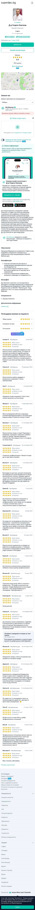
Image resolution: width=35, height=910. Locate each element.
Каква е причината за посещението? (13, 99)
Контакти (4, 789)
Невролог (4, 817)
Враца (3, 874)
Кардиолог (4, 829)
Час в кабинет (9, 37)
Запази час (18, 44)
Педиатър (4, 805)
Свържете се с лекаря (12, 195)
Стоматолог (5, 833)
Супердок (6, 778)
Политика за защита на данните (11, 787)
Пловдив (4, 850)
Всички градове (6, 886)
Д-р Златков (10, 237)
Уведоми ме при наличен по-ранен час (18, 140)
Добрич (3, 878)
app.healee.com (18, 201)
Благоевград (5, 862)
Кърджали (4, 882)
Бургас (3, 866)
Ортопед (4, 825)
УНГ (2, 809)
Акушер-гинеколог (7, 797)
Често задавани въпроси (9, 783)
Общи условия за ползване (10, 785)
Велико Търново (6, 870)
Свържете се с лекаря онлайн (22, 132)
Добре (17, 907)
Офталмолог (5, 821)
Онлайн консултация (23, 37)
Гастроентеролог (7, 813)
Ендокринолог (6, 801)
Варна (3, 854)
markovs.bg (4, 306)
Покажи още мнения (8, 765)
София (3, 846)
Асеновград (5, 858)
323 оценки (17, 63)
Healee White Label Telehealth (20, 892)
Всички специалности (8, 837)
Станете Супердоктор (8, 781)
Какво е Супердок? (7, 776)
